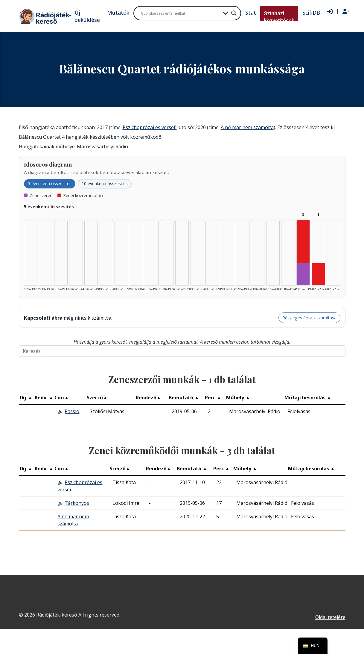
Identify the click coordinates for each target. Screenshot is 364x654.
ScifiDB (311, 12)
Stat (250, 12)
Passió (72, 411)
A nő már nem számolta (247, 127)
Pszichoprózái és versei (149, 127)
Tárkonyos (77, 503)
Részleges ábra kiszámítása (309, 318)
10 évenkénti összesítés (105, 183)
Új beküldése (87, 16)
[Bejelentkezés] (330, 11)
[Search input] (180, 13)
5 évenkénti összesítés (49, 183)
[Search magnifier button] (234, 13)
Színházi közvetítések (279, 17)
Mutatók (118, 12)
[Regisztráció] (345, 11)
